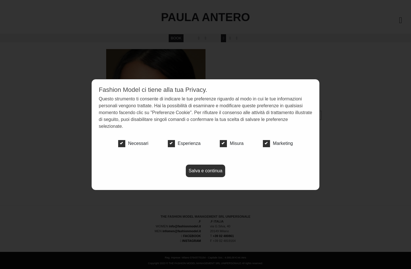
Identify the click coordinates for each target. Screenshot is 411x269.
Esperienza (184, 143)
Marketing (278, 143)
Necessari (133, 143)
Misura (231, 143)
